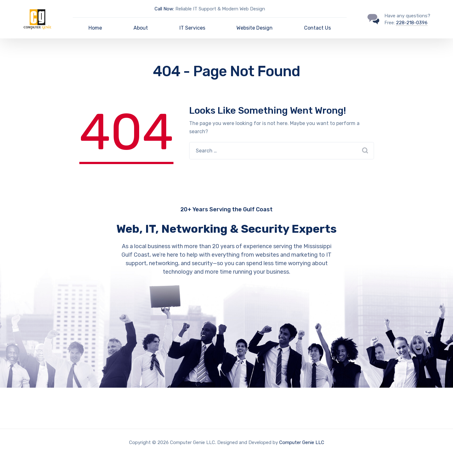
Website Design (254, 28)
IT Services (192, 28)
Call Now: (164, 9)
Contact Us (317, 28)
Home (95, 28)
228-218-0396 (412, 23)
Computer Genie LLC (301, 442)
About (140, 28)
